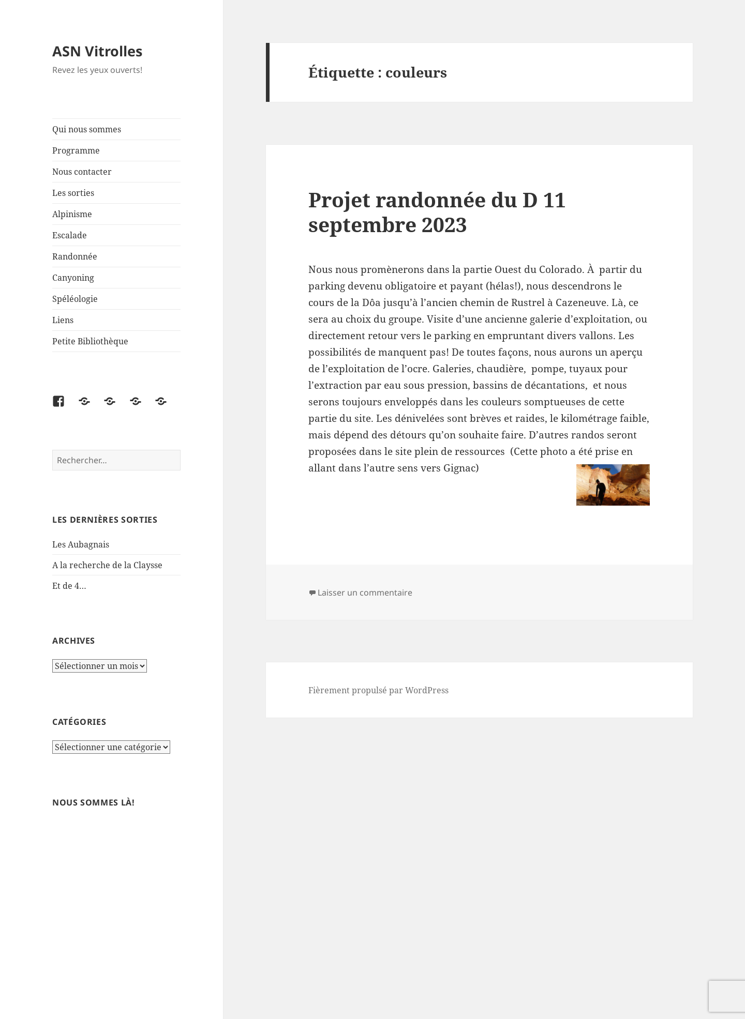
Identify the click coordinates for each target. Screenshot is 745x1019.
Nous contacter (82, 171)
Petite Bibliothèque (90, 341)
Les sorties (73, 193)
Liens (62, 320)
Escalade (69, 235)
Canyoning (73, 277)
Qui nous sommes (86, 129)
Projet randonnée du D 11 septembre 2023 (437, 212)
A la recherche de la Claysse (108, 565)
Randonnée (74, 256)
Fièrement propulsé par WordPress (378, 690)
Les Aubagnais (80, 544)
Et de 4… (69, 585)
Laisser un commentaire (365, 592)
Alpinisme (72, 214)
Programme (76, 150)
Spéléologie (75, 299)
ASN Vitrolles (97, 50)
